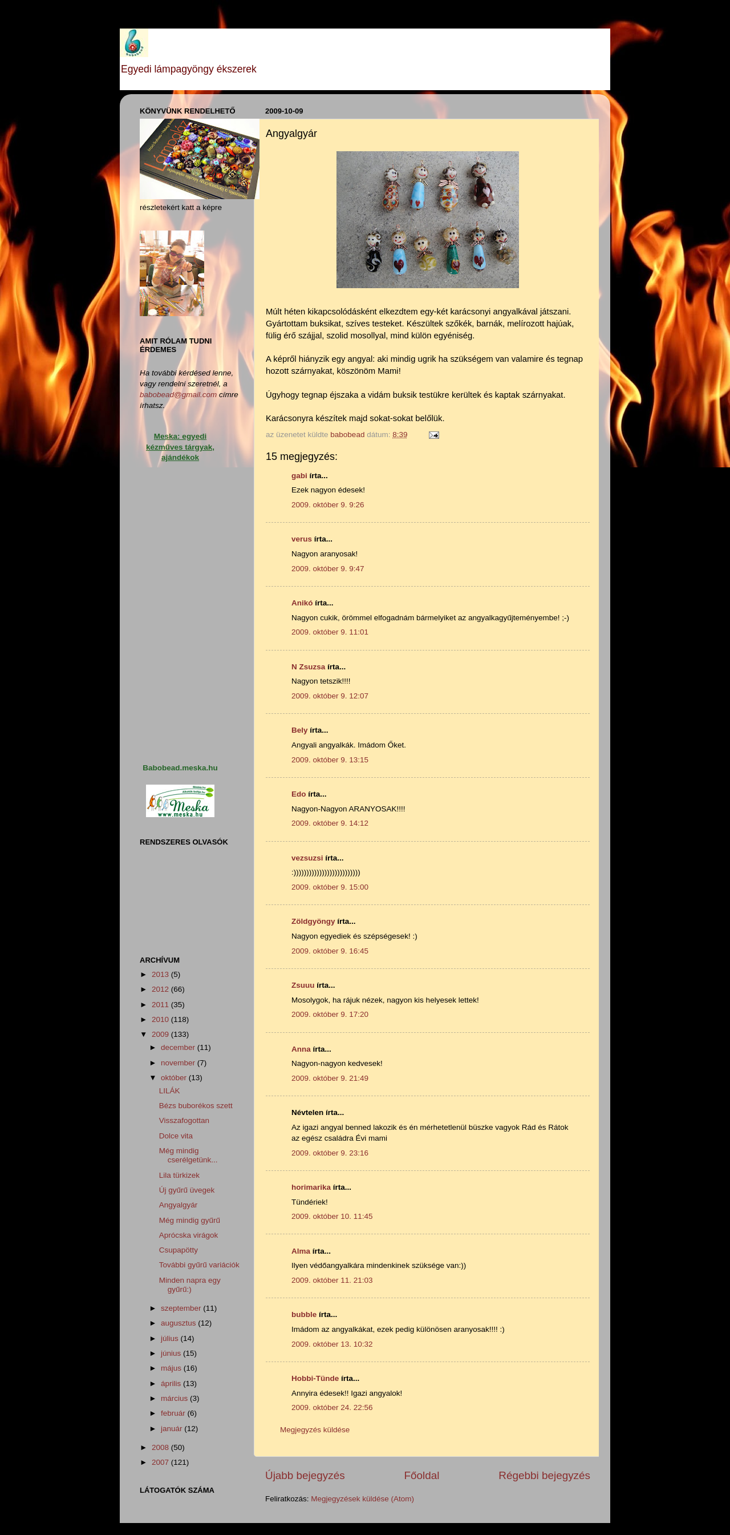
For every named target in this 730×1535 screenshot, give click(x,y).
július (171, 1338)
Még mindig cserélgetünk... (188, 1155)
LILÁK (169, 1090)
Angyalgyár (178, 1205)
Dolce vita (176, 1136)
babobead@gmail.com (178, 394)
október (175, 1077)
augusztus (179, 1323)
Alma (300, 1251)
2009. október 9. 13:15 (329, 760)
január (172, 1428)
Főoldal (422, 1475)
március (175, 1398)
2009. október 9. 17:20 (329, 1014)
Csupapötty (178, 1250)
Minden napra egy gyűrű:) (190, 1285)
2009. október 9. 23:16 (329, 1153)
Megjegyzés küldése (315, 1429)
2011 (161, 1004)
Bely (299, 730)
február (174, 1413)
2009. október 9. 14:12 (329, 823)
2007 (161, 1462)
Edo (298, 794)
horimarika (311, 1187)
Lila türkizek (179, 1175)
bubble (304, 1314)
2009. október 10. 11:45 (332, 1216)
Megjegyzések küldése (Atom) (362, 1498)
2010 (161, 1019)
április (172, 1383)
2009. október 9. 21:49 (329, 1078)
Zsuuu (303, 985)
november (179, 1063)
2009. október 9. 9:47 (327, 568)
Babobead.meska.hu (180, 768)
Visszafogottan (184, 1120)
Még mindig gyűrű (189, 1220)
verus (301, 539)
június (172, 1353)
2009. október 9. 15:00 (329, 887)
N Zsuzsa (308, 667)
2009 (161, 1034)
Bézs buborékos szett (196, 1105)
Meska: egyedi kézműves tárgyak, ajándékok (180, 447)
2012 (161, 989)
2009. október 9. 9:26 (327, 504)
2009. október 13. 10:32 (332, 1344)
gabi (299, 475)
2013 (161, 974)
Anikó (302, 603)
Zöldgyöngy (313, 921)
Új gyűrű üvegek (187, 1190)
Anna (301, 1049)
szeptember (182, 1308)
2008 (161, 1447)
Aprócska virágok (188, 1235)
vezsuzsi (307, 858)
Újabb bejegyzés (305, 1475)
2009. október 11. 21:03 (332, 1280)
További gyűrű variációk (199, 1265)
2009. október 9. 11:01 (329, 632)
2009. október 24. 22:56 (332, 1407)
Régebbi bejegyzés (544, 1475)
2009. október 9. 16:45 (329, 951)
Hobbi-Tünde (315, 1378)
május (172, 1368)
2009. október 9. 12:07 (329, 696)
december (179, 1047)
